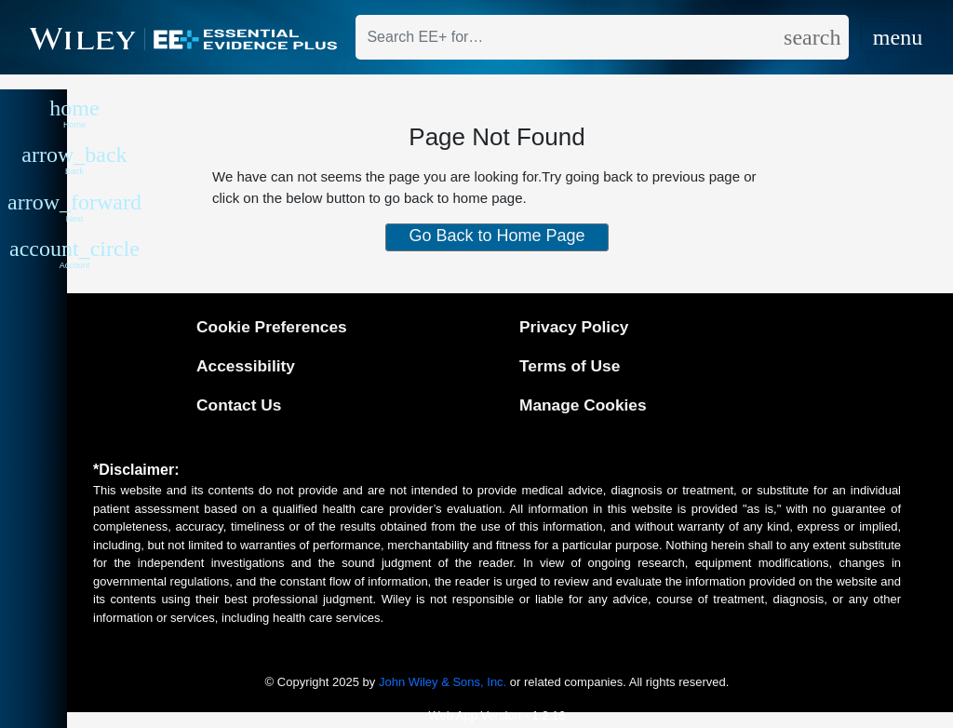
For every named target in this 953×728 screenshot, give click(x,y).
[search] (816, 37)
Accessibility (245, 366)
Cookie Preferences (271, 326)
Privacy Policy (573, 326)
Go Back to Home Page (496, 235)
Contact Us (238, 405)
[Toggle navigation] (892, 37)
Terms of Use (569, 366)
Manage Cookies (583, 405)
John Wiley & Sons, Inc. (442, 682)
